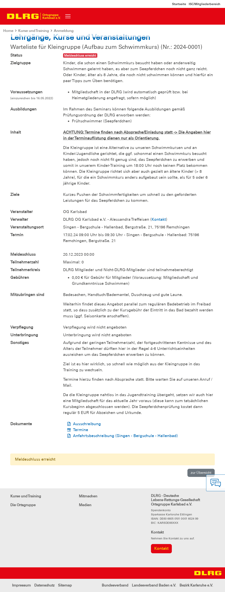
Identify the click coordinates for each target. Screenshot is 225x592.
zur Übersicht (201, 473)
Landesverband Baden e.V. (154, 585)
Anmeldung (64, 31)
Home (8, 31)
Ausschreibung (87, 423)
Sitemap (65, 585)
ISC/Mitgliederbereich (204, 4)
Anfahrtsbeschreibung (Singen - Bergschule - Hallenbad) (125, 435)
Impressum (21, 585)
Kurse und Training (33, 31)
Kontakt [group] (161, 548)
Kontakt (159, 219)
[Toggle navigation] (67, 16)
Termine (80, 429)
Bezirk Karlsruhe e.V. (196, 585)
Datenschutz (44, 585)
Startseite (179, 4)
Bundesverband (115, 585)
